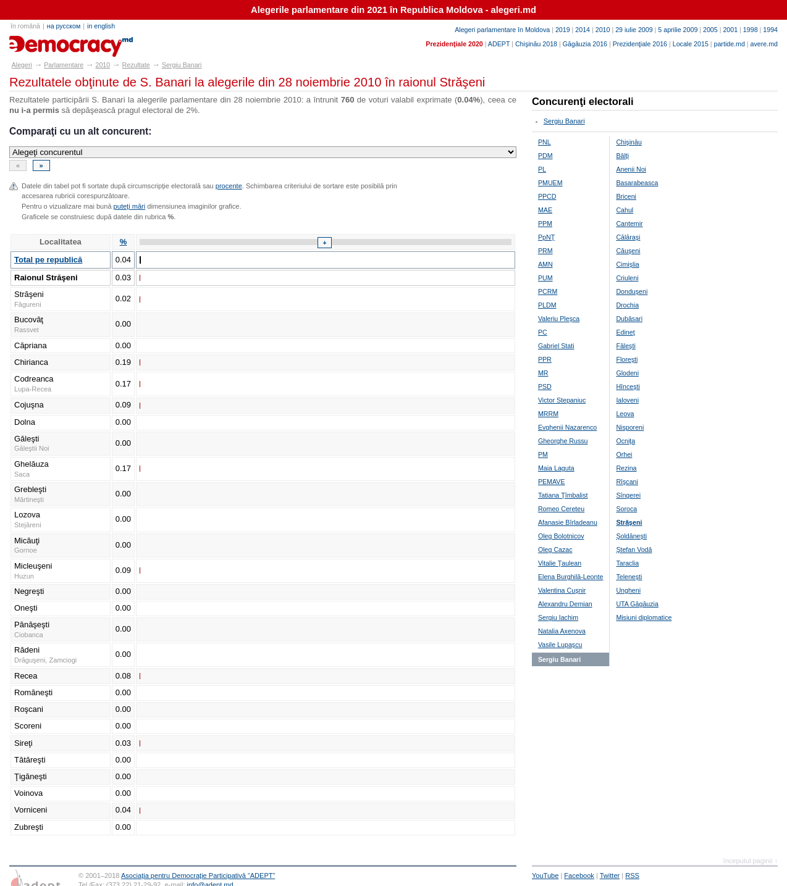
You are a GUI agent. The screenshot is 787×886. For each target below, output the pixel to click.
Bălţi (622, 155)
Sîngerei (628, 495)
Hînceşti (628, 386)
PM (543, 454)
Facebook (579, 875)
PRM (545, 250)
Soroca (626, 508)
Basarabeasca (637, 182)
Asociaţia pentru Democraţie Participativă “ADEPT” (198, 875)
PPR (545, 359)
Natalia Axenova (562, 631)
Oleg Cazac (555, 549)
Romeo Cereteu (561, 508)
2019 (562, 29)
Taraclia (627, 563)
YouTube (545, 875)
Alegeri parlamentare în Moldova (502, 29)
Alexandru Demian (565, 604)
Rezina (626, 468)
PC (542, 332)
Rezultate (136, 65)
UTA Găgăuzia (637, 604)
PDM (545, 155)
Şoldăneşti (631, 536)
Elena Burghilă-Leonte (570, 576)
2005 (710, 29)
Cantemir (629, 223)
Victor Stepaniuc (562, 400)
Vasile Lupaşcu (560, 644)
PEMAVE (551, 481)
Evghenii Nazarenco (567, 427)
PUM (545, 278)
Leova (625, 413)
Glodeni (627, 373)
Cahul (624, 210)
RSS (632, 875)
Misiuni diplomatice (643, 617)
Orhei (624, 454)
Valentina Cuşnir (562, 590)
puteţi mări (130, 206)
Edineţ (625, 332)
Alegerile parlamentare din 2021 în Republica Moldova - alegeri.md (393, 10)
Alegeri (22, 65)
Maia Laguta (556, 468)
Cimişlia (627, 264)
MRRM (548, 413)
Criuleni (627, 278)
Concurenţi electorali (583, 101)
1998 (750, 29)
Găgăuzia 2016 (585, 44)
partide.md (729, 44)
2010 (603, 29)
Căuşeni (628, 250)
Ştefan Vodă (634, 549)
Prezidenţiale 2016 (640, 44)
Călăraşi (628, 237)
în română (25, 26)
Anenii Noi (631, 169)
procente (229, 186)
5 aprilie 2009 (677, 29)
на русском (63, 26)
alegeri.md (37, 42)
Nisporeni (630, 427)
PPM (545, 223)
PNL (544, 142)
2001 (730, 29)
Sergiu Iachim (558, 617)
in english (101, 26)
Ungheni (628, 590)
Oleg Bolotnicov (561, 536)
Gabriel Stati (556, 345)
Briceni (626, 196)
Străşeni (629, 522)
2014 (582, 29)
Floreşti (627, 359)
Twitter (610, 875)
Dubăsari (629, 318)
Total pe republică (48, 259)
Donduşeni (631, 291)
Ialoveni (627, 400)
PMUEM (550, 182)
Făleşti (625, 345)
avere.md (764, 44)
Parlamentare (63, 65)
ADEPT (499, 44)
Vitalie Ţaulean (559, 563)
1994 (770, 29)
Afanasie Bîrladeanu (567, 522)
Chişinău (628, 142)
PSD (545, 386)
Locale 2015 (691, 44)
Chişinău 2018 (536, 44)
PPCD (547, 196)
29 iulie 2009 (633, 29)
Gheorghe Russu (563, 441)
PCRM (547, 291)
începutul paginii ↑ (750, 860)
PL (542, 169)
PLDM (547, 305)
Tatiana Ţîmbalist (563, 495)
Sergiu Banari (182, 65)
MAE (545, 210)
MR (543, 373)
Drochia (627, 305)
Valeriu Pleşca (558, 318)
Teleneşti (629, 576)
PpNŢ (546, 237)
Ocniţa (625, 441)
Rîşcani (627, 481)
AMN (545, 264)
